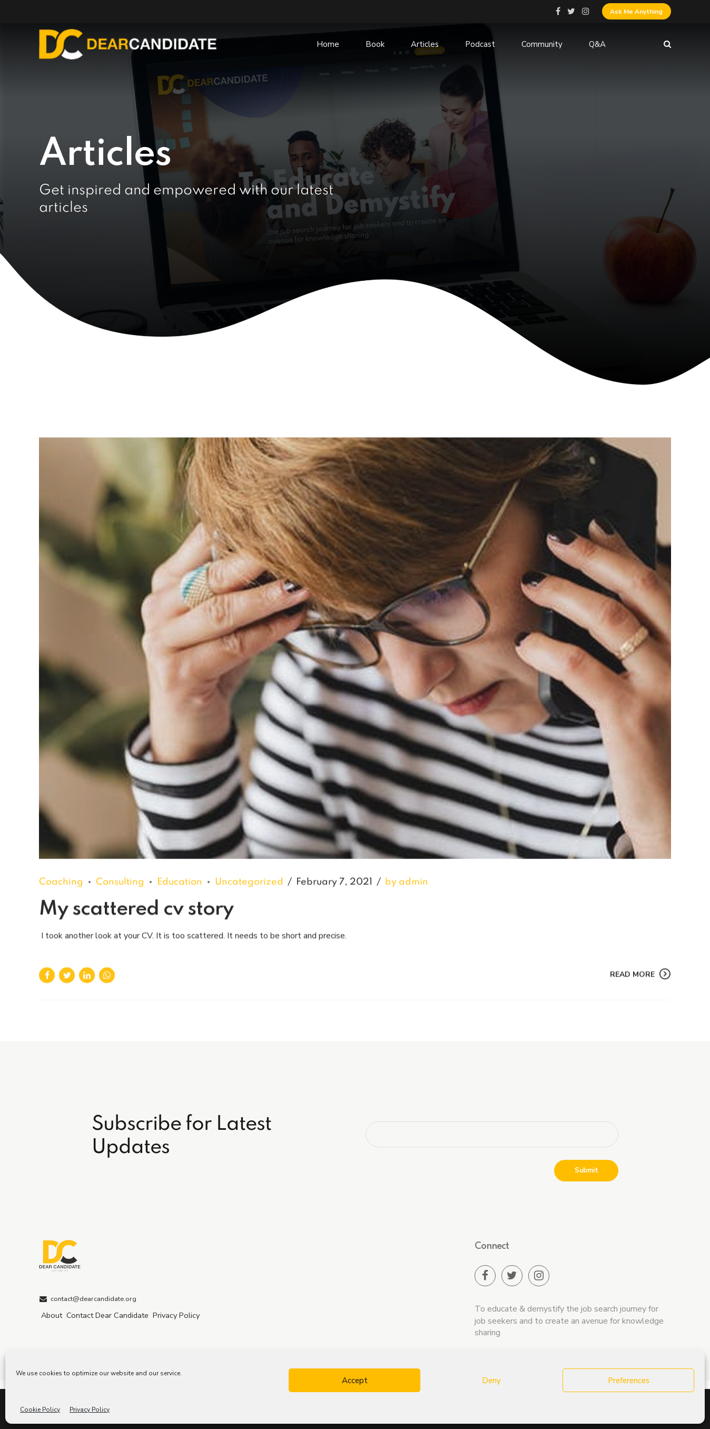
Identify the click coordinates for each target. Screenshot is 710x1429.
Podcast (480, 44)
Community (542, 44)
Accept (355, 1380)
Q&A (597, 44)
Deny (491, 1380)
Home (328, 44)
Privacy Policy (90, 1409)
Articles (425, 44)
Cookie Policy (40, 1409)
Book (375, 44)
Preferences (628, 1380)
